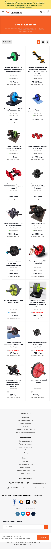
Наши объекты (25, 468)
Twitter (33, 514)
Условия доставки (25, 444)
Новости (25, 417)
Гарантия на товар (25, 447)
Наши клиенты (25, 423)
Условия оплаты (25, 441)
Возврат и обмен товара (25, 450)
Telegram (23, 514)
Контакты (25, 462)
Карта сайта (25, 473)
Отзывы (26, 426)
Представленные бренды (25, 432)
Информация (25, 437)
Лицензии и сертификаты (25, 429)
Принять (43, 537)
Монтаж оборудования (25, 453)
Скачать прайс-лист (25, 465)
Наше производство (25, 420)
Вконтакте (17, 514)
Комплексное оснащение (25, 470)
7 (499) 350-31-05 (16, 483)
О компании (26, 414)
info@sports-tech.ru (38, 483)
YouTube (28, 514)
